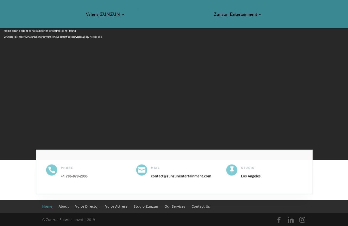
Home (47, 206)
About (64, 206)
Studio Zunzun (146, 206)
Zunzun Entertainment (235, 15)
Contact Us (201, 206)
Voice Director (87, 206)
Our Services (174, 206)
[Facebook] (279, 220)
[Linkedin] (291, 220)
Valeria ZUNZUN (103, 15)
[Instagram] (302, 220)
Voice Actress (116, 206)
